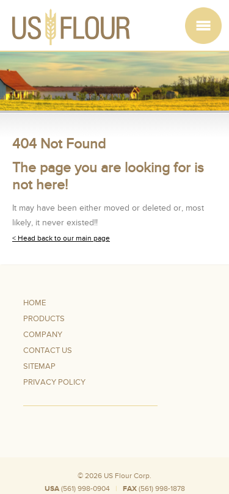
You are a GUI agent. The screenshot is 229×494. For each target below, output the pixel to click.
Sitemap (39, 366)
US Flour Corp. (127, 475)
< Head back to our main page (61, 238)
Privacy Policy (54, 382)
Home (34, 303)
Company (42, 335)
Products (44, 319)
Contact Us (47, 350)
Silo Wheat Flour (173, 482)
